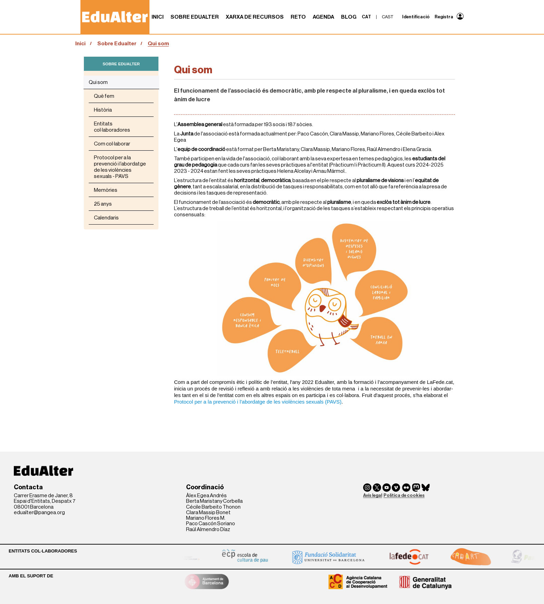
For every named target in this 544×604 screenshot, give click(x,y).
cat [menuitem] (366, 17)
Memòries (105, 190)
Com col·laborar (112, 144)
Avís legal (372, 495)
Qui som (98, 82)
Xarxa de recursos (255, 17)
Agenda (323, 17)
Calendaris (106, 217)
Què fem (104, 96)
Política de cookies (404, 495)
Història (103, 110)
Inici (158, 17)
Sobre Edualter (195, 17)
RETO (298, 17)
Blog (349, 17)
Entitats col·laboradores (112, 127)
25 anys (103, 204)
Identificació (416, 17)
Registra (444, 17)
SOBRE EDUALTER (121, 64)
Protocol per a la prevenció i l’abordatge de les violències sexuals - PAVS (120, 167)
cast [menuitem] (388, 17)
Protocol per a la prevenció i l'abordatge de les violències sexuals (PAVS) (257, 402)
